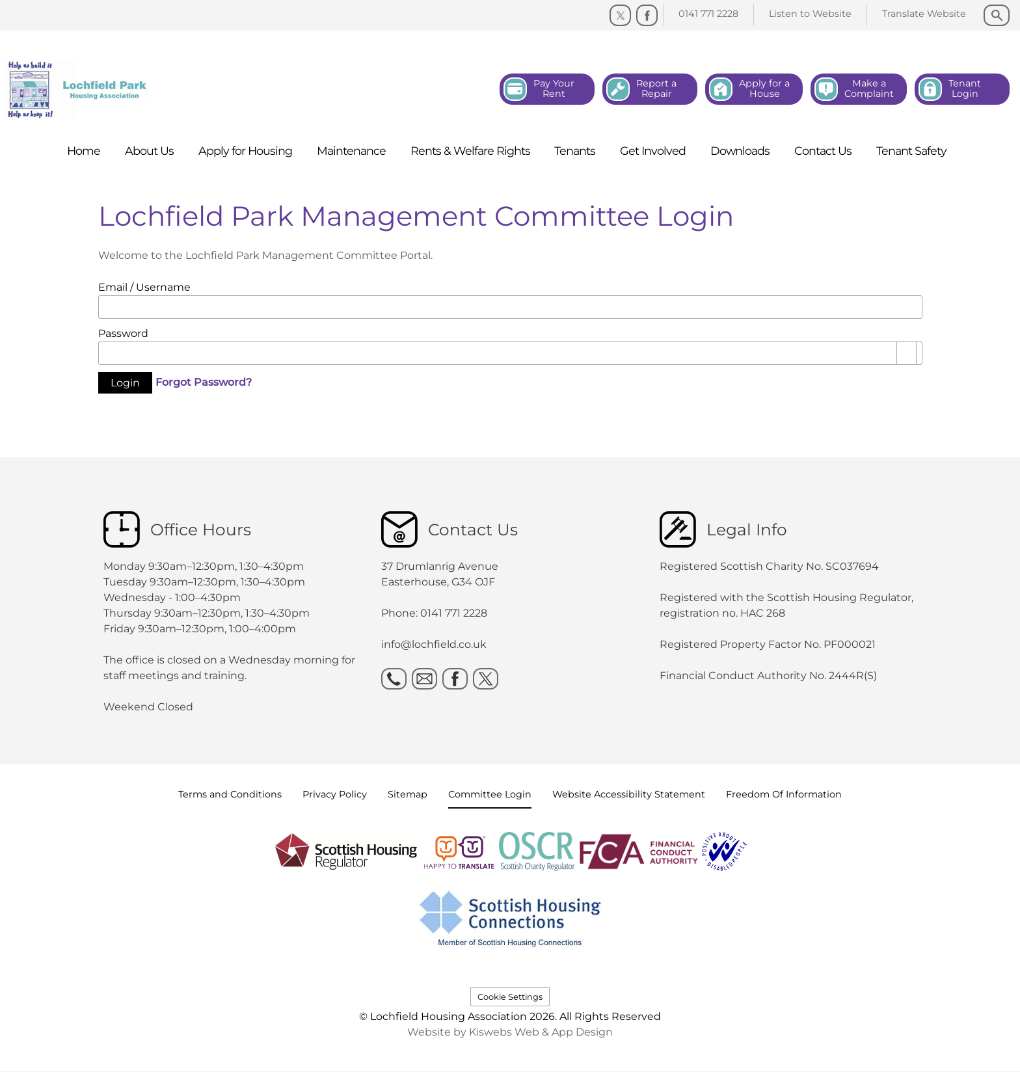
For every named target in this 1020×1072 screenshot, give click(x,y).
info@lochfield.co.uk (434, 644)
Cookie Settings (510, 997)
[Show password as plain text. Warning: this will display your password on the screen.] (906, 353)
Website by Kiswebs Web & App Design (510, 1032)
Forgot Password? (203, 382)
